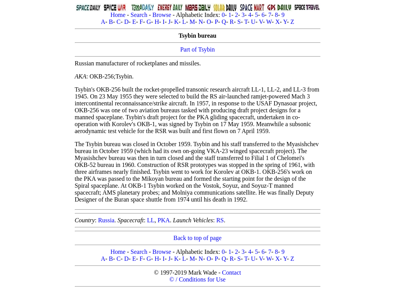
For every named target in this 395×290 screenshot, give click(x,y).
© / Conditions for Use (197, 279)
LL (151, 220)
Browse (161, 15)
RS (220, 220)
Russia (106, 220)
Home (118, 15)
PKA (164, 220)
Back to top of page (197, 238)
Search (139, 15)
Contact (231, 272)
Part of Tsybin (197, 49)
